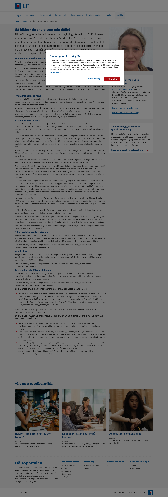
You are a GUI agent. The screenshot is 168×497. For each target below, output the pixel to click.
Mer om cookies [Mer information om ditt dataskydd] (55, 72)
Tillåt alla (112, 79)
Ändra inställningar (94, 79)
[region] (85, 67)
